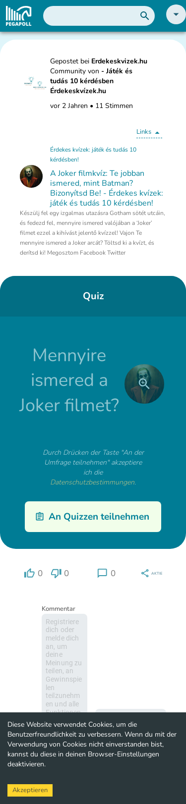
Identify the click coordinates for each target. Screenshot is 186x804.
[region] (33, 573)
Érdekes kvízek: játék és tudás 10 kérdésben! (93, 154)
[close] (144, 384)
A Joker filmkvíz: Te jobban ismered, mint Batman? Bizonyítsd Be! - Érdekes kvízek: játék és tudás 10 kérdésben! (106, 188)
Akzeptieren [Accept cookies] (30, 790)
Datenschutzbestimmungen (92, 482)
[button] (176, 22)
